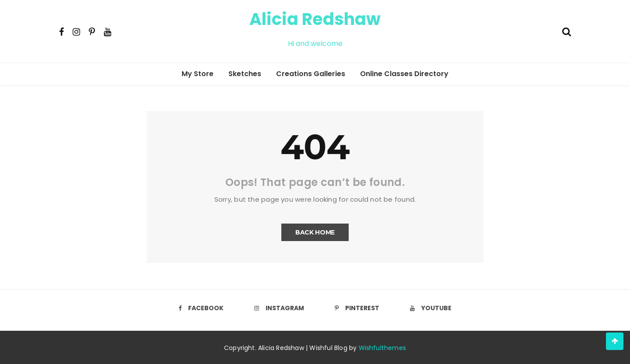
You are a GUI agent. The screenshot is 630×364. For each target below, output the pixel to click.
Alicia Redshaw (315, 19)
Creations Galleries (310, 74)
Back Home (315, 232)
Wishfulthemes (382, 347)
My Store (198, 74)
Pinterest (357, 308)
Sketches (244, 74)
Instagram (279, 308)
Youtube (431, 308)
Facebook (201, 308)
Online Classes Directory (404, 74)
